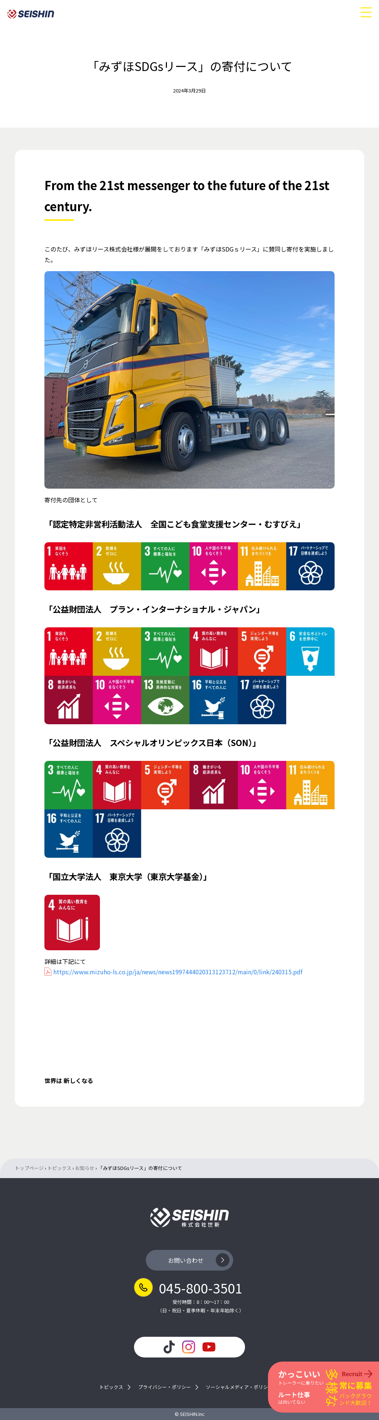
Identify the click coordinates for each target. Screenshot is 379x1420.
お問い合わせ (186, 1260)
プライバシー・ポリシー (164, 1387)
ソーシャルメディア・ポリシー (239, 1387)
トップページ (29, 1167)
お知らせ (84, 1167)
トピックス (59, 1167)
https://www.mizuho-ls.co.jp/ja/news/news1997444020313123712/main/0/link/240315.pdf (177, 971)
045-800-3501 (200, 1287)
